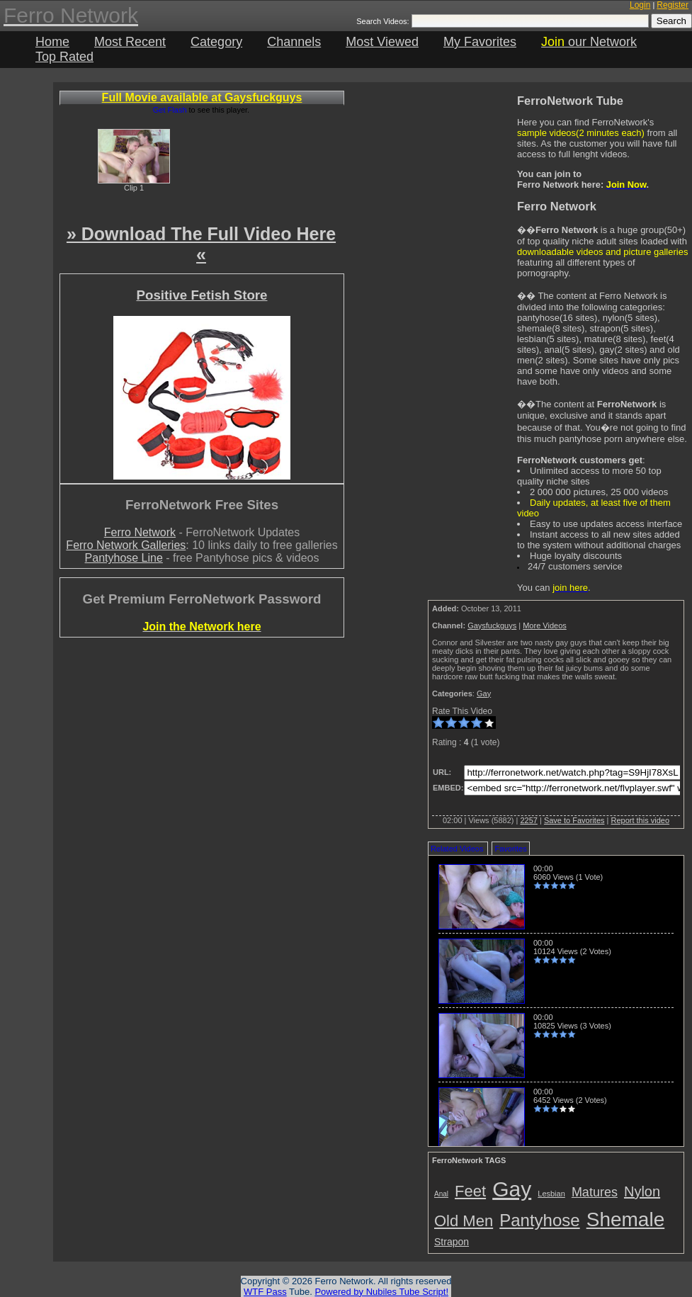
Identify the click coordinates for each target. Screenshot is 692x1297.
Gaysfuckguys (491, 625)
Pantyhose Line (124, 558)
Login (640, 5)
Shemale (625, 1219)
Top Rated (64, 57)
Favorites (510, 848)
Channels (294, 42)
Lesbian (551, 1193)
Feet (470, 1191)
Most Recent (130, 42)
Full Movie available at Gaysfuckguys (202, 97)
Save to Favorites (574, 820)
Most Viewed (382, 42)
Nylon (642, 1191)
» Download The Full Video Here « (201, 244)
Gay (484, 693)
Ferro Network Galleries (126, 545)
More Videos (545, 625)
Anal (441, 1194)
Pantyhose (539, 1220)
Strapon (451, 1241)
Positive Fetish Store (201, 295)
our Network (589, 42)
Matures (595, 1192)
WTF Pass (265, 1291)
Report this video (640, 820)
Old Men (463, 1221)
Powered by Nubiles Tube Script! (381, 1291)
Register (672, 5)
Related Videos (457, 848)
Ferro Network (140, 532)
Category (216, 42)
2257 (528, 820)
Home (52, 42)
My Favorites (479, 42)
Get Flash (170, 110)
